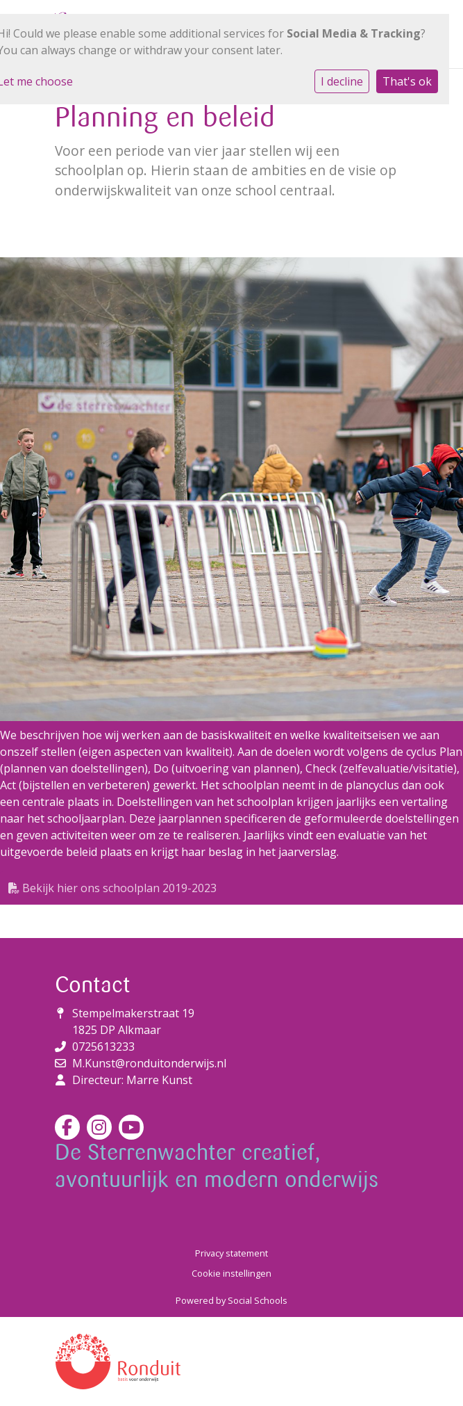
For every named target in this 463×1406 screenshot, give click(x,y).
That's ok (407, 81)
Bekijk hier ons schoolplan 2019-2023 (112, 888)
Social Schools (257, 1300)
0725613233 (103, 1046)
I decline (342, 81)
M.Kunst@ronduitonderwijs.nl (149, 1063)
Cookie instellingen (231, 1273)
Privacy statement (231, 1253)
